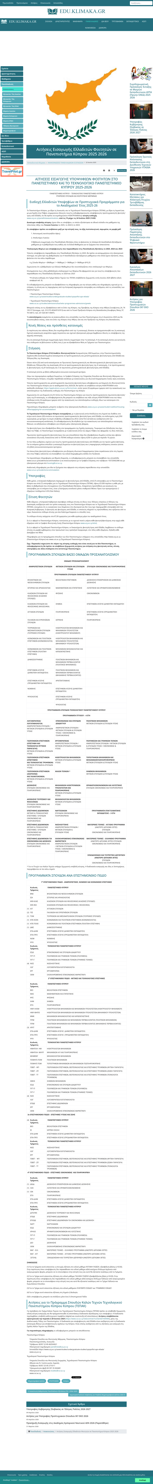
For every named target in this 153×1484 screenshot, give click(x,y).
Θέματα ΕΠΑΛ (8, 121)
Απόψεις (34, 3)
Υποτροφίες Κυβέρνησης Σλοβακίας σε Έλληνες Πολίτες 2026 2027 (58, 1409)
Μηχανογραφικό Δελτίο (36, 1381)
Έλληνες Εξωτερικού (10, 126)
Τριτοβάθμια (117, 21)
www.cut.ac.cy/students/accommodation (43, 470)
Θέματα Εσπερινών (10, 116)
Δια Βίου (105, 21)
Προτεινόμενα (22, 3)
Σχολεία (48, 21)
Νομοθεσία (90, 28)
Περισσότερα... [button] (24, 1480)
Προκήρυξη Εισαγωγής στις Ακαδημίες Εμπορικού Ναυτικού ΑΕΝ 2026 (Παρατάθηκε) (67, 1423)
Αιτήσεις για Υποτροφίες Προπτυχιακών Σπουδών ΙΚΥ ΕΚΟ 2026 (57, 1416)
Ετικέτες (42, 1475)
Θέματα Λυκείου (9, 111)
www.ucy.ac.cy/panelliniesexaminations (42, 218)
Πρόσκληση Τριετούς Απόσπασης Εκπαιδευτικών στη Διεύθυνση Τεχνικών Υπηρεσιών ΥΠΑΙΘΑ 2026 (141, 163)
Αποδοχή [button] (142, 1480)
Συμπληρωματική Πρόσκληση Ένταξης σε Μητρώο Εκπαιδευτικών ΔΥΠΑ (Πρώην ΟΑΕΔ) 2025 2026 (141, 91)
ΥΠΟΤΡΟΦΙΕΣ (54, 1381)
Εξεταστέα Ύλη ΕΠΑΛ (11, 106)
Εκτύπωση (122, 170)
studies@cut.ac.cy (58, 1371)
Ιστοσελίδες (58, 3)
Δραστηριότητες (62, 21)
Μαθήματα (77, 21)
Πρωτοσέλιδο (8, 3)
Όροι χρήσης (22, 1475)
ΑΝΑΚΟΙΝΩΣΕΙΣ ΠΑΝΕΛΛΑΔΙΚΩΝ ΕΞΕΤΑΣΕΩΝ (65, 163)
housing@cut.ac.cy (54, 463)
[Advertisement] (71, 46)
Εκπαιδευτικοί (132, 21)
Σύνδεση (141, 415)
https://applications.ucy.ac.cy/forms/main (60, 388)
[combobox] (141, 3)
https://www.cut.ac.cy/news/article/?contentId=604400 (87, 1319)
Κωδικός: (133, 402)
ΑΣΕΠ (144, 21)
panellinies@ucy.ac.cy (59, 1347)
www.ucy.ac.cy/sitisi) (89, 523)
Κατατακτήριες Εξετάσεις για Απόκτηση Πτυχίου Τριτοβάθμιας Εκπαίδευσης (140, 200)
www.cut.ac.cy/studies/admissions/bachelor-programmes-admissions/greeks (60, 303)
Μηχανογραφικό (9, 131)
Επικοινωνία (45, 3)
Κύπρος (66, 1381)
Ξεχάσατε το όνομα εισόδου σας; (139, 430)
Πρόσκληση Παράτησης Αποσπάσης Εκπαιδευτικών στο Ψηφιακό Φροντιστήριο (140, 236)
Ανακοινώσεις (8, 89)
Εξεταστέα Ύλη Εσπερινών (8, 100)
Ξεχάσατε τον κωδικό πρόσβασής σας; (140, 423)
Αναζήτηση (33, 1475)
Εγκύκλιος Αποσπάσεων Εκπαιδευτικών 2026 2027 (140, 270)
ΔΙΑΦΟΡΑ (102, 28)
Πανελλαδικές (92, 21)
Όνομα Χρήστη (136, 393)
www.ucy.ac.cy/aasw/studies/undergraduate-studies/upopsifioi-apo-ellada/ (59, 296)
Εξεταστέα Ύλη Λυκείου (12, 94)
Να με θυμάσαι (138, 410)
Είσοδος (49, 1475)
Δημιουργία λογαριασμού (138, 437)
